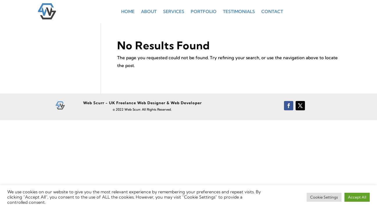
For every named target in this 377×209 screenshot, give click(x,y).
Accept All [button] (357, 197)
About (149, 11)
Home (128, 11)
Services (173, 11)
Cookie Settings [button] (324, 197)
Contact (272, 11)
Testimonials (239, 11)
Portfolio (204, 11)
